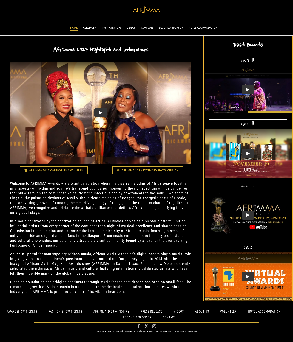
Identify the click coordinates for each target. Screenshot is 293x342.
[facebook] (139, 326)
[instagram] (154, 326)
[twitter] (147, 326)
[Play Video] (100, 112)
